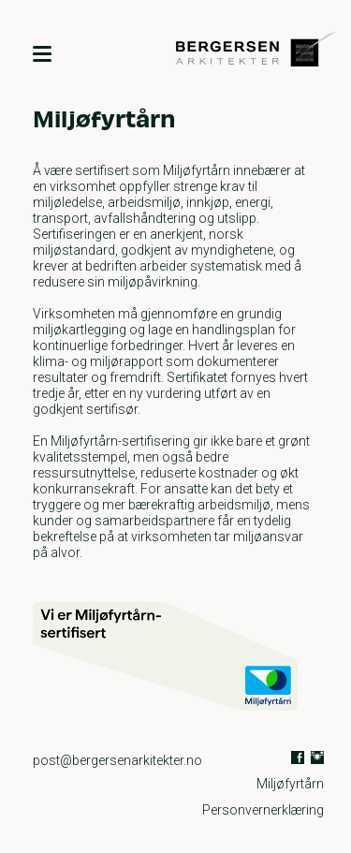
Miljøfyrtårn (290, 783)
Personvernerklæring (263, 809)
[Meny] (42, 52)
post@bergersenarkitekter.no (117, 760)
